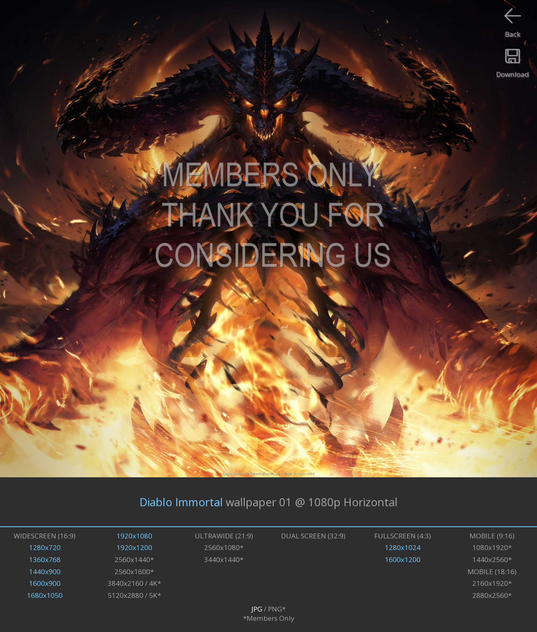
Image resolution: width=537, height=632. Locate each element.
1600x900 (45, 583)
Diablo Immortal (181, 502)
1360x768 (45, 559)
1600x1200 (403, 559)
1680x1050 (45, 595)
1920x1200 (134, 547)
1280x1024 (403, 547)
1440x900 (45, 571)
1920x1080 (134, 535)
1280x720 (45, 547)
